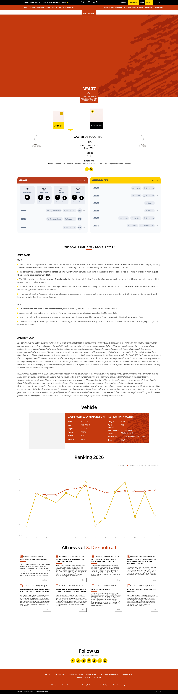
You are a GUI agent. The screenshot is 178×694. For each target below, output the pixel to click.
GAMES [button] (64, 2)
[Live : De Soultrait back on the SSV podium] (143, 598)
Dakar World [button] (69, 7)
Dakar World (91, 674)
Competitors (133, 2)
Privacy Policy (86, 685)
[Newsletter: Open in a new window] (94, 2)
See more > (80, 180)
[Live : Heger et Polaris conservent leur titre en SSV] (71, 568)
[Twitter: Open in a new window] (84, 2)
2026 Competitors (53, 7)
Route (47, 674)
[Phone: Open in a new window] (97, 2)
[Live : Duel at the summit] (107, 598)
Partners (159, 7)
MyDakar (123, 2)
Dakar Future (130, 7)
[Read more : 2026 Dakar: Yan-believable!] (35, 568)
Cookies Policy (102, 685)
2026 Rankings (38, 7)
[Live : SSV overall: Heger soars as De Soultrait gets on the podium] (35, 598)
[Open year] (52, 210)
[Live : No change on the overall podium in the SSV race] (107, 568)
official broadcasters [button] (51, 2)
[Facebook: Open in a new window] (81, 2)
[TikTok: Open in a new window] (91, 2)
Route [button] (26, 7)
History (53, 685)
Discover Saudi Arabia (112, 7)
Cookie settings (42, 692)
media (142, 2)
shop (149, 2)
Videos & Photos (145, 7)
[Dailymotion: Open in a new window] (86, 2)
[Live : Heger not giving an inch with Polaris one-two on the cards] (71, 598)
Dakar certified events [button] (32, 2)
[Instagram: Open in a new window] (89, 2)
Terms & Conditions (69, 685)
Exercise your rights (120, 685)
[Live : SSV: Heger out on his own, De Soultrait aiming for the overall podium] (143, 568)
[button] (159, 2)
